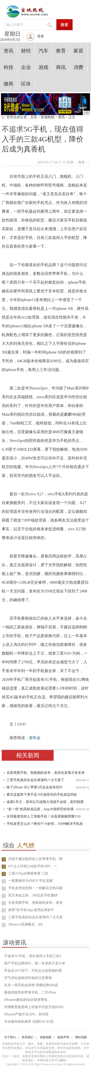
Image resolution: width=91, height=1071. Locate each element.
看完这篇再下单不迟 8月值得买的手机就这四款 (42, 794)
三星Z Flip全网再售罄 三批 (28, 873)
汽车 (43, 50)
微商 (8, 83)
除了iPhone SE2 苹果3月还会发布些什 (34, 787)
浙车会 (35, 738)
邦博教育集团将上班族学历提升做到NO (33, 1007)
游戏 (43, 67)
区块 (26, 83)
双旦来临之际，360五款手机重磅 (33, 895)
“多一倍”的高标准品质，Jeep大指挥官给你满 (40, 809)
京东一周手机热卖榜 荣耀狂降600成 (31, 985)
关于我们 (10, 1037)
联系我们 (27, 1037)
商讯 (61, 67)
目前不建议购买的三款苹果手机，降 (35, 859)
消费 (78, 67)
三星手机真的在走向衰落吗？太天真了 (35, 780)
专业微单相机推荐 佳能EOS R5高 (29, 1021)
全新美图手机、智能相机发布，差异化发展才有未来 (46, 773)
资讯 (8, 50)
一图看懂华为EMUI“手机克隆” (31, 881)
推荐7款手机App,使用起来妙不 (31, 910)
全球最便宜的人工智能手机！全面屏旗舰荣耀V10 (43, 816)
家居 (78, 50)
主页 (33, 117)
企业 (26, 67)
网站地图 (81, 1037)
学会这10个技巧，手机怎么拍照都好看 (33, 970)
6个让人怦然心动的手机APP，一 (32, 866)
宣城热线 (47, 117)
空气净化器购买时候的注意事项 (28, 978)
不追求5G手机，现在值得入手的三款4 (32, 956)
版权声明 (63, 1037)
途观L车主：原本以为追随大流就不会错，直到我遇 (45, 802)
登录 (40, 36)
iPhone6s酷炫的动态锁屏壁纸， (27, 1000)
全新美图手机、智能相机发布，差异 (35, 902)
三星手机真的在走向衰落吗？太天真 (35, 917)
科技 (8, 67)
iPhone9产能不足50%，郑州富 (26, 1014)
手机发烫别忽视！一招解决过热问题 (35, 888)
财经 (26, 50)
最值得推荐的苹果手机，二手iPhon (30, 992)
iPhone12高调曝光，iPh (25, 924)
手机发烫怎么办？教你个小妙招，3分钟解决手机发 (45, 824)
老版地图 (45, 1037)
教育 (61, 50)
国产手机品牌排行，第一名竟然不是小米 (34, 963)
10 (4, 925)
